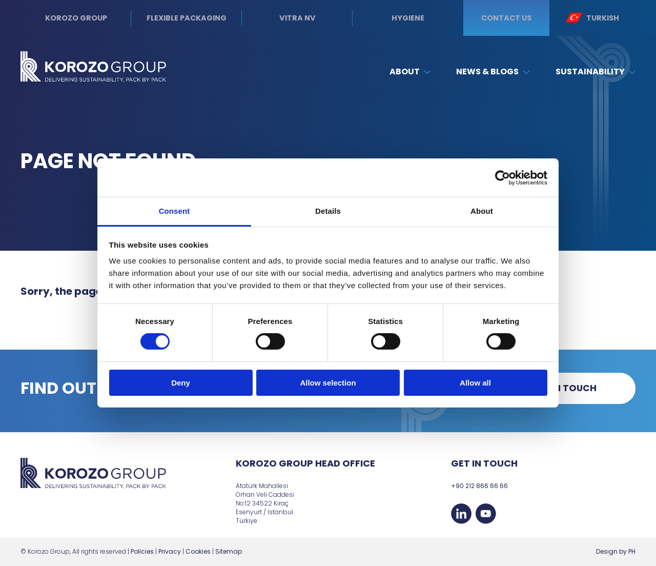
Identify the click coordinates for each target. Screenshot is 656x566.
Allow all (475, 382)
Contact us (506, 18)
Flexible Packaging (187, 18)
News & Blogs (492, 71)
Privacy (169, 551)
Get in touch (564, 388)
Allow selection (328, 382)
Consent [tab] (174, 211)
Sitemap (228, 551)
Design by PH (616, 551)
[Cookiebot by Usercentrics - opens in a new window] (502, 177)
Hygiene (408, 18)
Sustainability (596, 71)
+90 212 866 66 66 (479, 485)
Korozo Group (76, 18)
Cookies (198, 551)
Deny (180, 382)
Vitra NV (297, 18)
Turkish (592, 17)
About (409, 71)
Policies (142, 551)
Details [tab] (328, 211)
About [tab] (481, 211)
